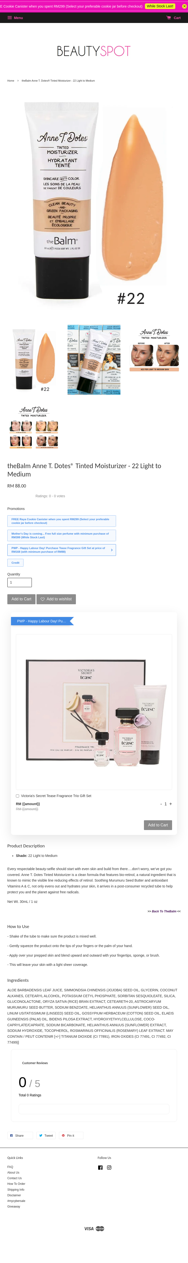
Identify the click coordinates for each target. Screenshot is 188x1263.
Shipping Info (15, 1189)
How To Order (16, 1184)
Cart (173, 18)
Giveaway (13, 1206)
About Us (13, 1172)
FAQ (10, 1167)
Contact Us (14, 1178)
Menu (15, 18)
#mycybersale (16, 1201)
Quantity (13, 574)
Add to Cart (158, 825)
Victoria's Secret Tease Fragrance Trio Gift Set (53, 796)
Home (10, 80)
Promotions (16, 509)
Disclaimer (14, 1195)
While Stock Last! (164, 6)
